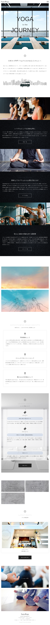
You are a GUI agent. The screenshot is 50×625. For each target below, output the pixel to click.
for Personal (37, 486)
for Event (13, 498)
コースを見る (25, 195)
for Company (13, 486)
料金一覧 (25, 141)
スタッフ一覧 (25, 249)
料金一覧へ (25, 465)
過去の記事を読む (25, 557)
